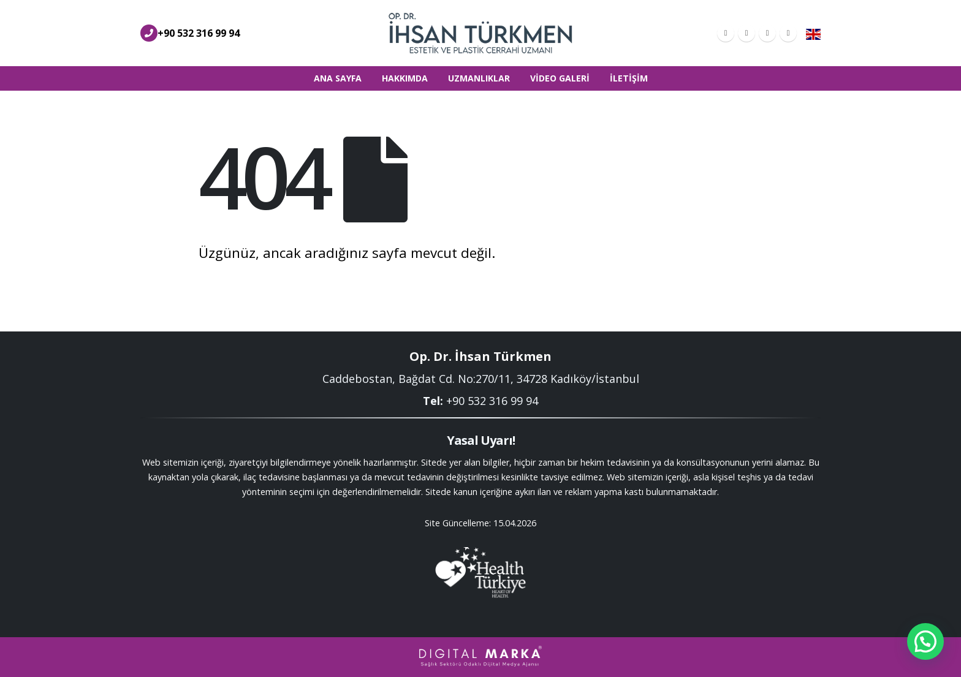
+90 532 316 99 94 (199, 33)
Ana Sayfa (338, 78)
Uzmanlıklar (479, 78)
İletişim (629, 78)
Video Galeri (560, 78)
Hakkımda (405, 78)
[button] (925, 641)
